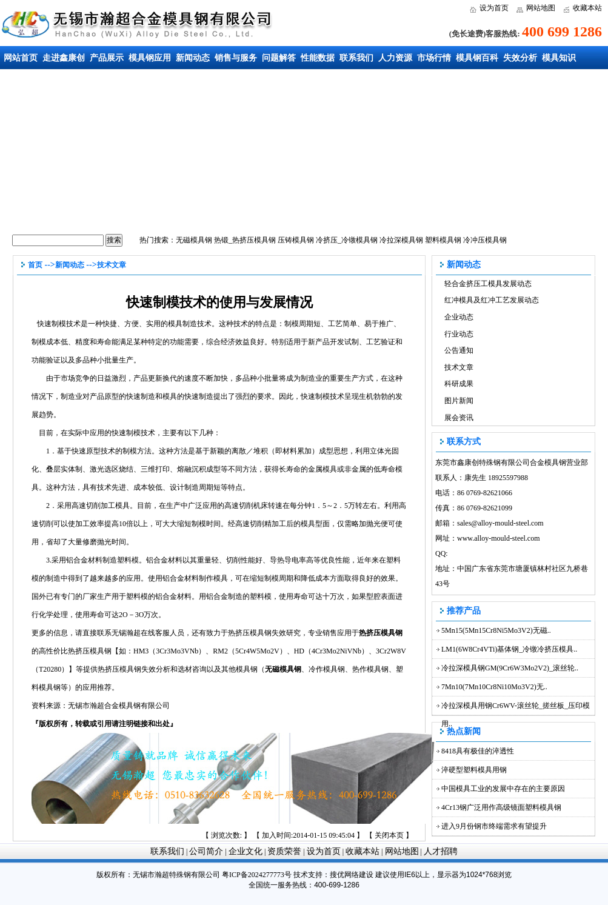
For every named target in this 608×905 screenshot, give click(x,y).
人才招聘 (441, 851)
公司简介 (206, 851)
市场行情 (434, 57)
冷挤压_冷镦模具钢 (347, 240)
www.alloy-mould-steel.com (498, 538)
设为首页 (494, 8)
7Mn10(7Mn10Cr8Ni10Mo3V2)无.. (494, 687)
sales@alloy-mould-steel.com (500, 523)
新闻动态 (193, 57)
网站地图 (540, 8)
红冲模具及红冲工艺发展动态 (491, 300)
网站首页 (21, 57)
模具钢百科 (477, 57)
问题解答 (279, 57)
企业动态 (458, 317)
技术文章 (111, 265)
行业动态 (458, 334)
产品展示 (107, 57)
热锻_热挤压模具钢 (245, 240)
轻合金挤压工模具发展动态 (488, 283)
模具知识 (559, 57)
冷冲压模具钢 (485, 240)
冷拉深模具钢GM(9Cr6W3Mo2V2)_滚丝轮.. (509, 668)
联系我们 (356, 57)
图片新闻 (458, 400)
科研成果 (458, 383)
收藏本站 (587, 8)
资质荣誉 (284, 851)
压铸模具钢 (296, 240)
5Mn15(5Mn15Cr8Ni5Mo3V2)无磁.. (496, 630)
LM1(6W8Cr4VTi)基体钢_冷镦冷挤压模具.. (509, 649)
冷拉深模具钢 (401, 240)
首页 (35, 265)
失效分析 (520, 57)
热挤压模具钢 (381, 633)
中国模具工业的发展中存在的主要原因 (503, 788)
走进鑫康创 (63, 57)
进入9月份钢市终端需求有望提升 (494, 826)
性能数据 (318, 57)
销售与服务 (236, 57)
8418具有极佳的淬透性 (477, 751)
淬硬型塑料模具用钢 (474, 770)
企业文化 (245, 851)
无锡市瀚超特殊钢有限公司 (176, 874)
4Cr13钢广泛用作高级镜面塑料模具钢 (501, 807)
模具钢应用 (150, 57)
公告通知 (458, 350)
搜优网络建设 (351, 874)
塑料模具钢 (443, 240)
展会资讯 (458, 417)
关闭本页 (389, 835)
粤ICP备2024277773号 (257, 874)
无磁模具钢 (194, 240)
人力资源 (395, 57)
